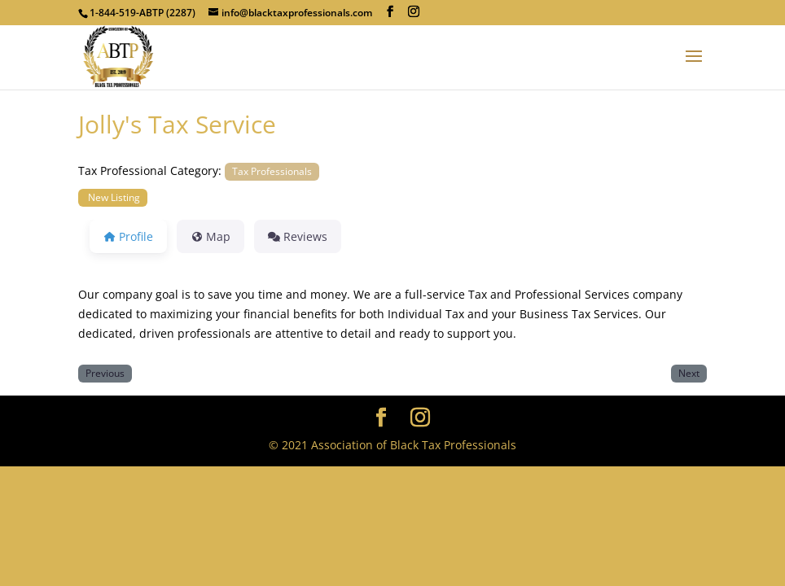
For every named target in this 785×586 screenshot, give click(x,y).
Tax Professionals (272, 170)
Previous (105, 372)
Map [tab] (210, 236)
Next (688, 372)
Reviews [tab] (297, 236)
